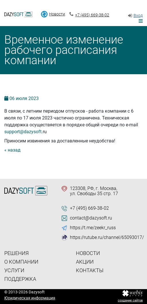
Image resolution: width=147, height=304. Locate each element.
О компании (21, 262)
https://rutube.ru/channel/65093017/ (107, 237)
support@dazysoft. (23, 131)
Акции (85, 262)
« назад (12, 150)
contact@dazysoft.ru (91, 218)
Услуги (14, 270)
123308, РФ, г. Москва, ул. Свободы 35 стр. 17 (94, 191)
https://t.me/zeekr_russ (93, 227)
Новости (57, 14)
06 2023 (24, 98)
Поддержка (20, 279)
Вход (138, 15)
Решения (16, 253)
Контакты (89, 270)
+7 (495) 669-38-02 (92, 15)
